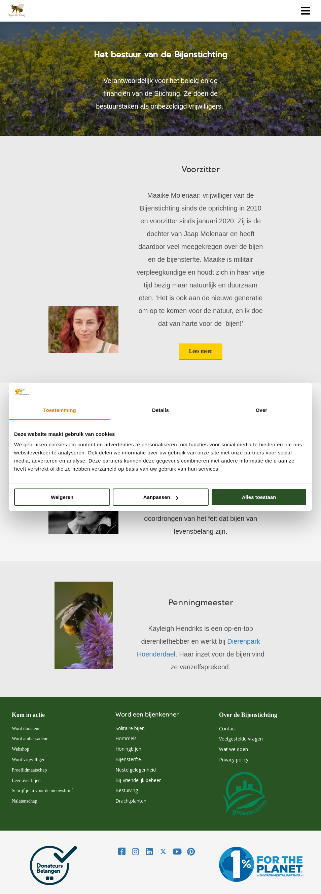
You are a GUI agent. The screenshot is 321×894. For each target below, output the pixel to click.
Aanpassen (160, 497)
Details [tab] (160, 410)
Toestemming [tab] (59, 410)
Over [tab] (262, 410)
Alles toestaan (259, 497)
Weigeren (62, 497)
